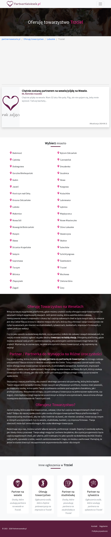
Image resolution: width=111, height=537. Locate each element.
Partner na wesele (17, 493)
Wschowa (64, 274)
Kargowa (64, 186)
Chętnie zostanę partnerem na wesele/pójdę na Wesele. (54, 90)
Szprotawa (17, 260)
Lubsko (15, 206)
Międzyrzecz (66, 213)
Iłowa (62, 180)
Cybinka (16, 159)
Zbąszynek (17, 281)
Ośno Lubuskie (67, 227)
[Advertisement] (55, 62)
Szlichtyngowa (67, 254)
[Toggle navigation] (100, 4)
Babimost (17, 153)
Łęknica (63, 206)
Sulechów (64, 247)
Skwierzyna (65, 233)
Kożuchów (65, 193)
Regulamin (104, 526)
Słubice (63, 240)
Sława (15, 240)
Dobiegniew (18, 166)
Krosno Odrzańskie (21, 200)
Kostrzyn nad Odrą (21, 193)
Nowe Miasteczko (68, 220)
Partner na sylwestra (93, 493)
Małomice (17, 213)
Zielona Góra (66, 281)
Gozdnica (64, 173)
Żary (62, 287)
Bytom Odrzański (68, 153)
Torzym (16, 267)
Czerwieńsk (65, 159)
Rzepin (15, 233)
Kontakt (94, 526)
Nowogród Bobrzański (23, 227)
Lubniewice (65, 200)
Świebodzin (65, 260)
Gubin (15, 180)
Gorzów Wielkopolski (22, 173)
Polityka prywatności (100, 531)
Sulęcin (15, 254)
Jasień (15, 186)
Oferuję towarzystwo (43, 493)
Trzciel (63, 267)
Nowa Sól (16, 220)
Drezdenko (65, 166)
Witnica (16, 274)
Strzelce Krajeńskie (21, 247)
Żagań (15, 287)
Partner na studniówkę (68, 493)
